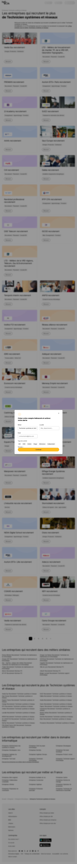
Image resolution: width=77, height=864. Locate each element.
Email (19, 433)
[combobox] (27, 436)
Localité (41, 425)
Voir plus (21, 447)
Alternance (42, 444)
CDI (19, 444)
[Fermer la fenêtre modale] (58, 413)
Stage (35, 444)
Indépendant (51, 444)
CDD (24, 444)
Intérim (29, 444)
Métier (19, 425)
